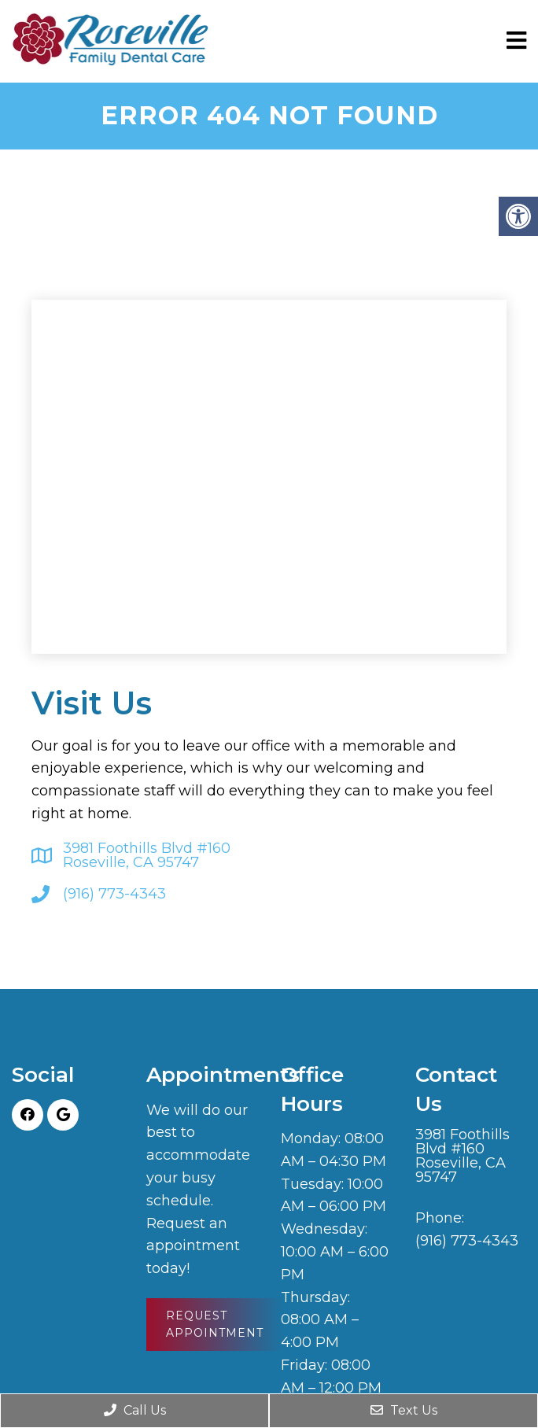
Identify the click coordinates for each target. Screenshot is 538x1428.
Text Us (403, 1410)
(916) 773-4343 (114, 894)
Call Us (135, 1410)
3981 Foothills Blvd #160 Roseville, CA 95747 (146, 855)
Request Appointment (214, 1324)
